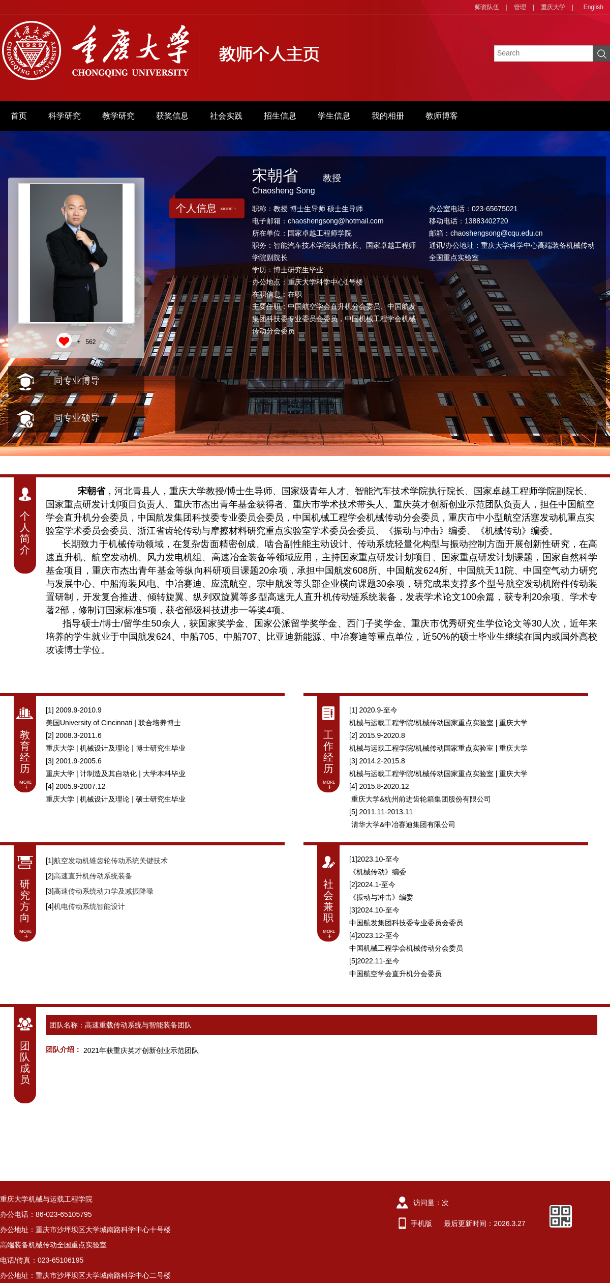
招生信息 (280, 115)
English (593, 7)
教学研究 (118, 115)
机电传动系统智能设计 (89, 906)
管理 (520, 7)
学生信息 (334, 115)
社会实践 (226, 115)
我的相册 (388, 115)
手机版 (421, 1223)
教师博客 (441, 115)
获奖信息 (172, 115)
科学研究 (64, 115)
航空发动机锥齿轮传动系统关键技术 (111, 861)
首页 (19, 115)
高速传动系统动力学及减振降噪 (104, 891)
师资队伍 (487, 7)
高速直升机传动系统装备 (93, 876)
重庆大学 (553, 7)
